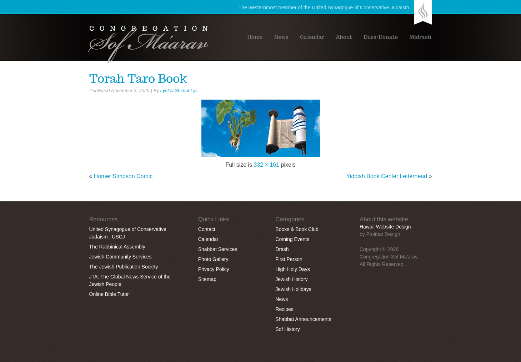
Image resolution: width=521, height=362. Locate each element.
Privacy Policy (213, 269)
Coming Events (292, 239)
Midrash (420, 37)
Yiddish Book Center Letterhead (386, 176)
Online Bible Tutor (109, 294)
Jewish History (291, 279)
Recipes (284, 309)
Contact (206, 229)
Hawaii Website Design (385, 227)
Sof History (287, 329)
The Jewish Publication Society (123, 267)
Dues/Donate (381, 37)
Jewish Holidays (293, 289)
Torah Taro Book (138, 78)
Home (254, 37)
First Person (288, 259)
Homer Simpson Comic (123, 176)
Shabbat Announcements (303, 319)
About (344, 37)
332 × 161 (267, 165)
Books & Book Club (297, 229)
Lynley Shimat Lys (179, 90)
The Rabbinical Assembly (117, 247)
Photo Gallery (213, 259)
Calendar (312, 37)
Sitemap (207, 279)
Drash (282, 249)
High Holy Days (292, 269)
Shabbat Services (217, 249)
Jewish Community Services (120, 257)
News (281, 37)
